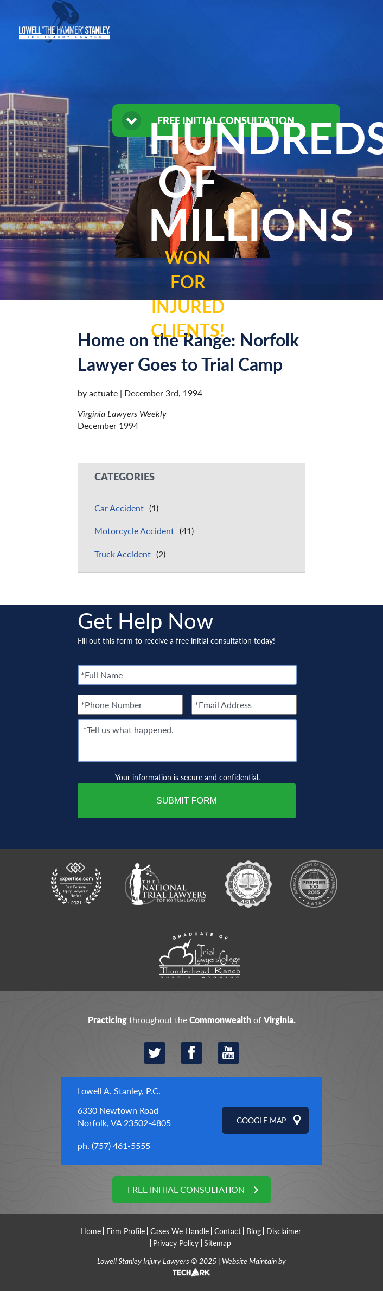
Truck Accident (122, 554)
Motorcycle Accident (134, 530)
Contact (227, 1231)
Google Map (261, 1120)
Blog (253, 1231)
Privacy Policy (176, 1243)
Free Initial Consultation (186, 1189)
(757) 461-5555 (121, 1145)
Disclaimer (283, 1231)
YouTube (228, 1053)
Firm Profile (125, 1231)
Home (90, 1231)
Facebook (191, 1053)
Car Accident (119, 508)
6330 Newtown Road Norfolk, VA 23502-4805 (124, 1116)
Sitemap (217, 1243)
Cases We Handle (179, 1231)
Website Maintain (249, 1260)
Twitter (154, 1053)
